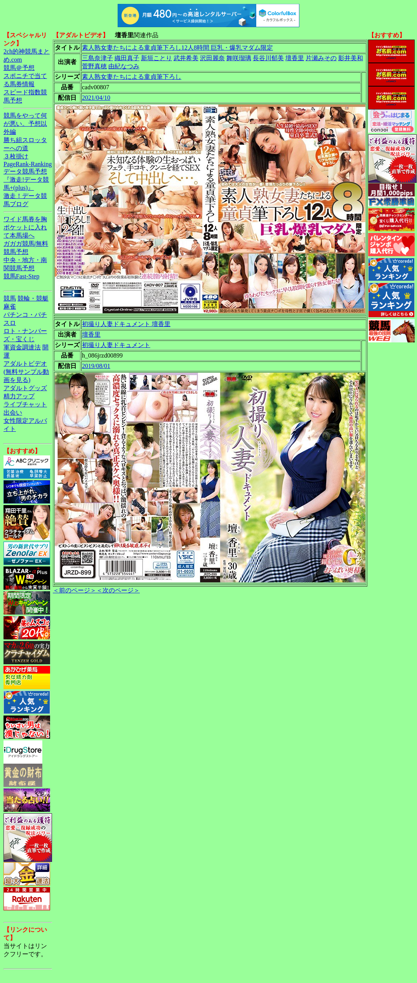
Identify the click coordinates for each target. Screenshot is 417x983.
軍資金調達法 (22, 347)
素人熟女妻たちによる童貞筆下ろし (131, 76)
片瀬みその (321, 58)
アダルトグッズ (25, 388)
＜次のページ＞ (118, 590)
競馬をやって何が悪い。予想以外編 (25, 123)
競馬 (9, 298)
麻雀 (9, 306)
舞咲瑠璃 (238, 58)
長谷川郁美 (268, 58)
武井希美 (186, 58)
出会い (12, 412)
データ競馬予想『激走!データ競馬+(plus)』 (26, 179)
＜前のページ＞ (74, 590)
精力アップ (19, 396)
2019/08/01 (96, 366)
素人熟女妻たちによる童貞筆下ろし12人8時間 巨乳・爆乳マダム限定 (177, 47)
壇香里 (294, 58)
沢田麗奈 (212, 58)
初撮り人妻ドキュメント (116, 345)
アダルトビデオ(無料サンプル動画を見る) (26, 371)
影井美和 (350, 58)
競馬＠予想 (19, 67)
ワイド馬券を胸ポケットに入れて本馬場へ (25, 227)
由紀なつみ (123, 66)
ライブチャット (25, 404)
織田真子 (127, 58)
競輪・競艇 (33, 298)
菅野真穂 (94, 66)
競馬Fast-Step (21, 276)
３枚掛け (15, 156)
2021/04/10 (96, 97)
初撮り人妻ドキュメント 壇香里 (126, 324)
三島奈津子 (97, 58)
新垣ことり (156, 58)
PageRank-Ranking (27, 164)
